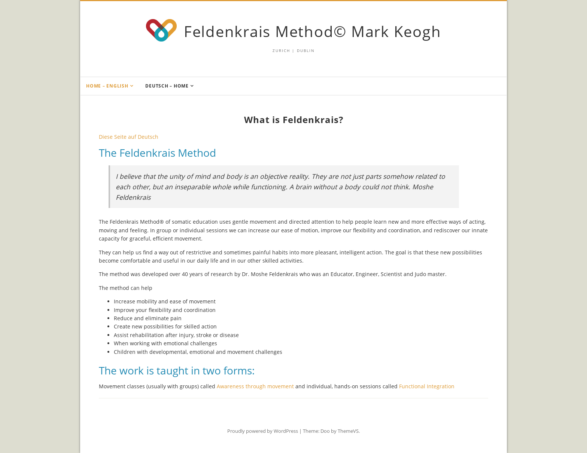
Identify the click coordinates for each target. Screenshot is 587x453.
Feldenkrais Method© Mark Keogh (312, 31)
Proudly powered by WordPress (262, 431)
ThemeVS (348, 431)
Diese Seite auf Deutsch (128, 136)
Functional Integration (426, 386)
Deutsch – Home (167, 86)
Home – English (107, 86)
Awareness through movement (255, 386)
